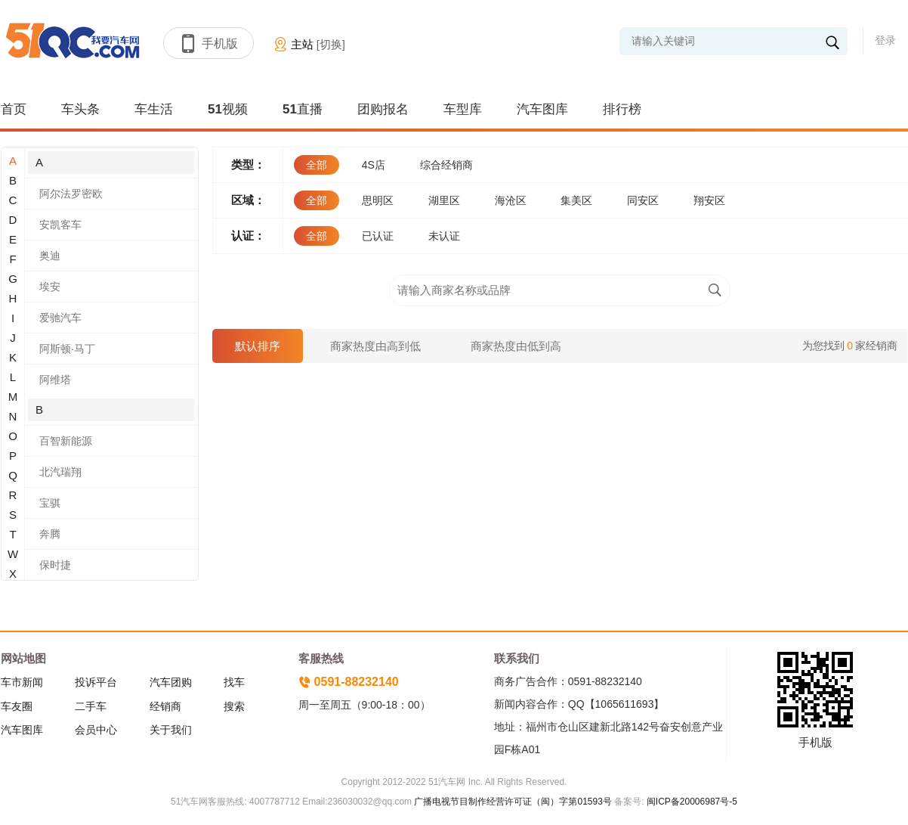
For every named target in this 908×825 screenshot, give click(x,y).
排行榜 (622, 109)
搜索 (234, 706)
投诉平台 (96, 682)
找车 (234, 682)
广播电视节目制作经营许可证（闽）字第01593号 (512, 801)
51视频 (228, 109)
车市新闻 (22, 682)
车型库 (462, 109)
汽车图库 (542, 109)
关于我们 (171, 730)
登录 (885, 40)
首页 (13, 109)
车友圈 (16, 706)
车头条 (80, 109)
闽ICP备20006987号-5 (690, 801)
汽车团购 (171, 682)
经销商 (165, 706)
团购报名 (383, 109)
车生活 (153, 109)
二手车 (91, 706)
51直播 (303, 109)
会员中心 (96, 730)
